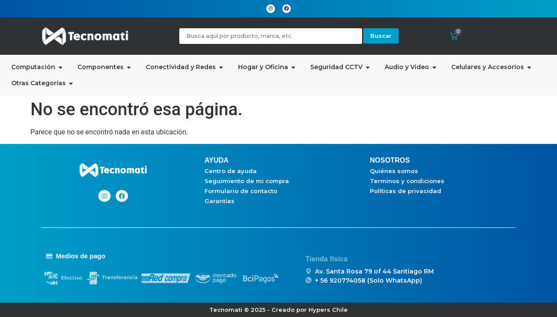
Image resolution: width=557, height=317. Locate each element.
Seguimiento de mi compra (247, 180)
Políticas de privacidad (405, 190)
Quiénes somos (394, 170)
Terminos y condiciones (407, 180)
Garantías (220, 200)
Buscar (381, 35)
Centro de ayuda (231, 170)
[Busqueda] (270, 36)
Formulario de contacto (241, 190)
